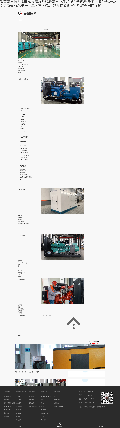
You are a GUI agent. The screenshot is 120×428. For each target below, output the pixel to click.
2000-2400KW (24, 160)
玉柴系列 (23, 117)
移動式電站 (23, 174)
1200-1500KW (24, 155)
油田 (19, 269)
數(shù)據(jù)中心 (22, 263)
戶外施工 (20, 276)
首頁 (20, 30)
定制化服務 (21, 309)
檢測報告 (20, 72)
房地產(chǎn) (21, 273)
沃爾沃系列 (23, 128)
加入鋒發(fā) (21, 68)
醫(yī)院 (20, 271)
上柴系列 (23, 114)
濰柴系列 (23, 119)
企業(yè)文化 (21, 66)
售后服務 (20, 311)
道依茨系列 (23, 126)
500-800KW (23, 150)
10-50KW (23, 141)
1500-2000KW (24, 157)
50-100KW (23, 143)
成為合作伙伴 (21, 70)
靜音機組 (23, 172)
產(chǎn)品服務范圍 (23, 64)
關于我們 (45, 30)
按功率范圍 (24, 137)
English (20, 337)
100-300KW (23, 145)
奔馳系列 (23, 131)
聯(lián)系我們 (47, 315)
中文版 (19, 335)
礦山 (19, 267)
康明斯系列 (23, 121)
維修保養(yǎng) (22, 313)
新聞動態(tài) (23, 315)
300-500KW (23, 148)
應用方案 (22, 235)
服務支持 (22, 279)
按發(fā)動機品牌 (25, 109)
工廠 (19, 274)
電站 (19, 265)
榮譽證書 (20, 63)
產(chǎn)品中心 (23, 79)
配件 (19, 307)
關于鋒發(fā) (21, 61)
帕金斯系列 (23, 124)
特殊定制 (23, 166)
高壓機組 (23, 170)
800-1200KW (24, 153)
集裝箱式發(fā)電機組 (23, 223)
